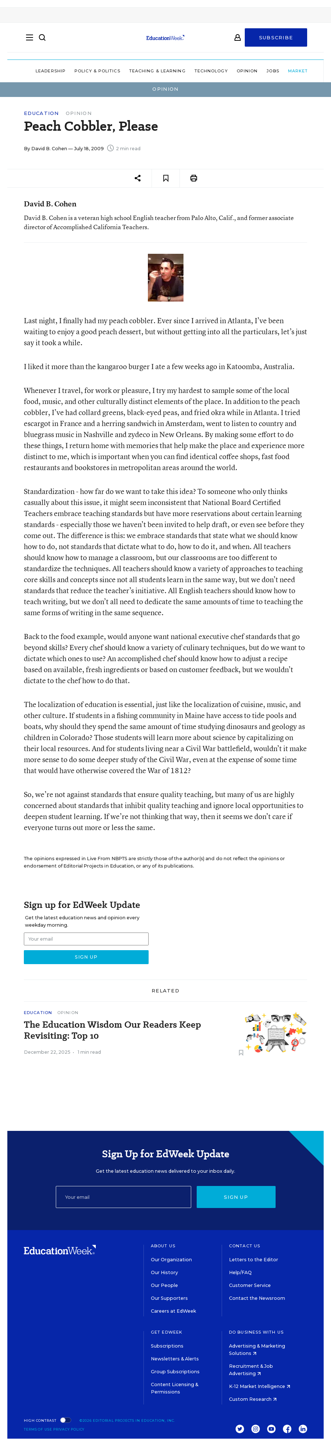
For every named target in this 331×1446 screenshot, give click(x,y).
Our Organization (171, 1259)
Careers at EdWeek (173, 1311)
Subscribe (276, 41)
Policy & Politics (80, 70)
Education (41, 113)
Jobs (256, 70)
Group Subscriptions (175, 1371)
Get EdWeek (166, 1332)
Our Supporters (169, 1298)
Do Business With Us (256, 1332)
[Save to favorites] (165, 178)
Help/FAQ (240, 1272)
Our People (164, 1285)
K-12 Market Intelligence (259, 1386)
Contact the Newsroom (257, 1298)
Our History (164, 1272)
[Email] (123, 1197)
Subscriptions (167, 1346)
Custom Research (253, 1399)
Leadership (34, 70)
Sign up (236, 1197)
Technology (194, 70)
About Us (163, 1245)
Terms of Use (38, 1429)
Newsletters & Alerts (175, 1359)
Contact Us (244, 1245)
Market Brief (291, 70)
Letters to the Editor (253, 1259)
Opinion (230, 70)
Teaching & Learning (140, 70)
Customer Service (250, 1285)
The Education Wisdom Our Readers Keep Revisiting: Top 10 (112, 1030)
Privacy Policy (69, 1429)
